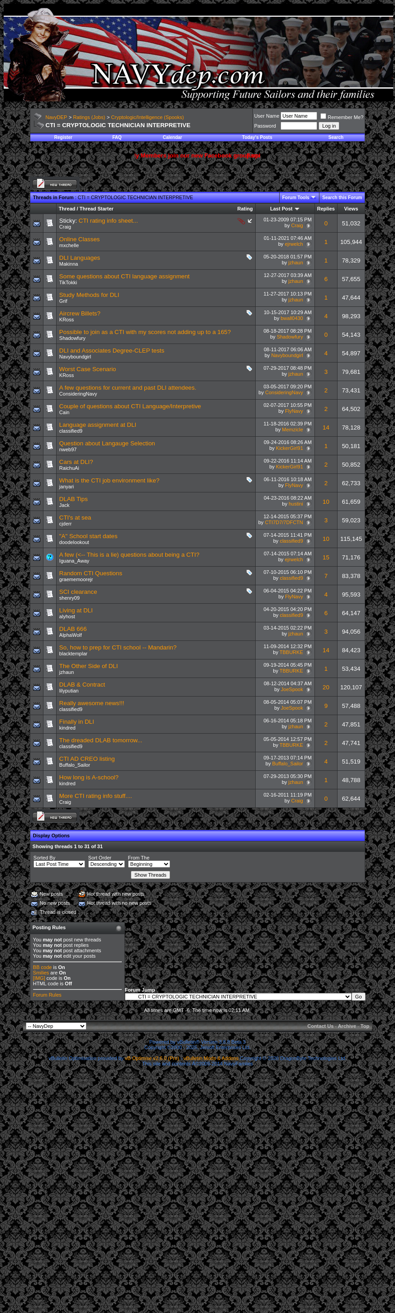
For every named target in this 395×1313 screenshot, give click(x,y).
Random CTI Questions (90, 573)
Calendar (172, 137)
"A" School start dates (88, 536)
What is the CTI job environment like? (109, 480)
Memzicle (292, 429)
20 (326, 687)
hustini (296, 503)
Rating (244, 208)
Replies (326, 208)
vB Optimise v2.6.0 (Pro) (152, 1058)
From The (138, 857)
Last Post (281, 208)
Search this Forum (342, 197)
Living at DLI (76, 610)
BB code (42, 967)
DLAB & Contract (82, 684)
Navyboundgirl (75, 356)
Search (335, 137)
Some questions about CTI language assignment (124, 276)
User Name (267, 116)
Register (63, 137)
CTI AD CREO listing (87, 758)
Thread (67, 208)
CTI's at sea (75, 517)
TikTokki (68, 282)
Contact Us (320, 1026)
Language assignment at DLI (97, 424)
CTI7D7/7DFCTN (284, 522)
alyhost (67, 616)
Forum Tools (295, 197)
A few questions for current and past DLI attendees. (127, 387)
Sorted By (44, 857)
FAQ (117, 137)
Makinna (68, 264)
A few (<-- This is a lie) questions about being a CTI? (129, 554)
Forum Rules (47, 995)
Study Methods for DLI (89, 294)
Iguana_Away (74, 560)
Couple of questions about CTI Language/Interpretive (130, 406)
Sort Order (99, 857)
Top (365, 1026)
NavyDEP (56, 117)
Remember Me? (341, 117)
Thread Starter (97, 208)
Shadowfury (72, 338)
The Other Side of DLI (88, 666)
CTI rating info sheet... (108, 220)
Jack (64, 505)
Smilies (41, 972)
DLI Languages (79, 257)
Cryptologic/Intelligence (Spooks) (147, 117)
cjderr (65, 523)
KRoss (66, 319)
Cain (64, 412)
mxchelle (69, 245)
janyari (66, 486)
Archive (347, 1026)
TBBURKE (291, 652)
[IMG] (39, 978)
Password (265, 126)
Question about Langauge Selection (107, 443)
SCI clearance (78, 591)
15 (326, 557)
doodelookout (74, 542)
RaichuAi (69, 468)
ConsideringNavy (78, 393)
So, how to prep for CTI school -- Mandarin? (117, 647)
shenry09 (69, 598)
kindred (67, 728)
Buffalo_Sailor (74, 765)
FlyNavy (294, 411)
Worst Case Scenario (87, 369)
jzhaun (295, 262)
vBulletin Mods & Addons (211, 1058)
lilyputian (69, 690)
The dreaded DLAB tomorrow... (101, 740)
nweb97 (68, 449)
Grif (63, 301)
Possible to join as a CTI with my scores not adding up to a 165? (145, 332)
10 (326, 501)
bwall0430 (292, 318)
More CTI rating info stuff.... (95, 796)
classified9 (70, 431)
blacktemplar (73, 653)
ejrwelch (294, 244)
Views (351, 208)
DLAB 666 (73, 628)
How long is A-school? (89, 777)
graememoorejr (76, 579)
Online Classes (79, 239)
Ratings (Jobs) (89, 117)
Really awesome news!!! (91, 703)
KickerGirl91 (289, 448)
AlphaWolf (70, 635)
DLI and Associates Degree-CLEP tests (111, 350)
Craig (65, 226)
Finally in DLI (76, 721)
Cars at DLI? (76, 461)
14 (326, 427)
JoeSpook (292, 689)
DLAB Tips (73, 499)
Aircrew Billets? (79, 313)
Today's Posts (257, 137)
